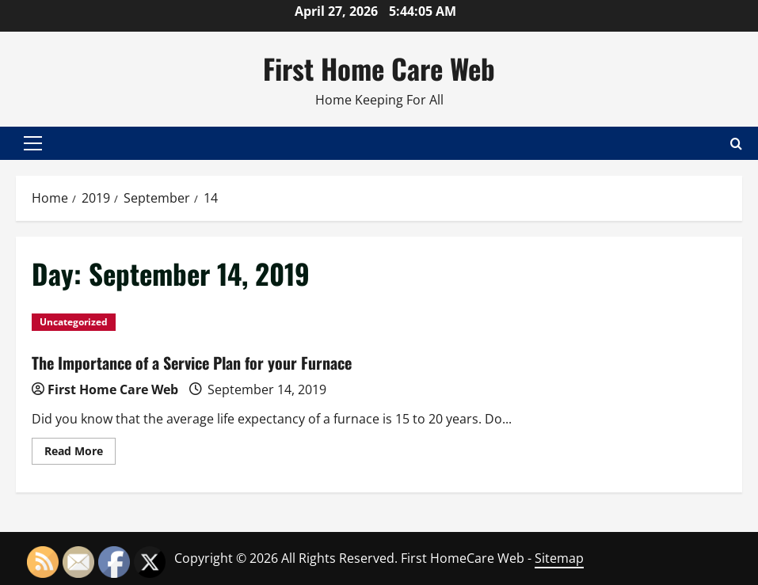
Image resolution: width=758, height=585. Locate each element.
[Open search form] (736, 142)
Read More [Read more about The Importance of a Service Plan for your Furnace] (80, 454)
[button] (33, 143)
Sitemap (559, 558)
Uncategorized (74, 322)
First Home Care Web (379, 68)
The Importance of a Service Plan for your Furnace (192, 362)
